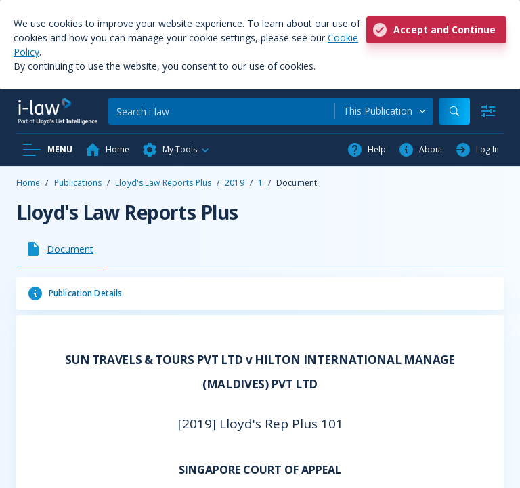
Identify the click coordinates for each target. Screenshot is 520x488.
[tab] (60, 248)
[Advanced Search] (488, 111)
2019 (234, 182)
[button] (176, 149)
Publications (78, 182)
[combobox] (384, 111)
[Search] (221, 111)
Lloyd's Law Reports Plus (163, 182)
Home (28, 182)
